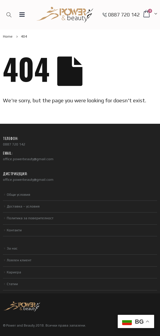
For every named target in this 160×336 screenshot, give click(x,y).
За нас (12, 248)
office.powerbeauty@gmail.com (28, 159)
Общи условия (18, 195)
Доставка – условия (23, 206)
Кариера (14, 272)
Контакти (14, 230)
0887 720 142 (124, 15)
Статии (12, 284)
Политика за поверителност (30, 218)
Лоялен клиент (19, 260)
